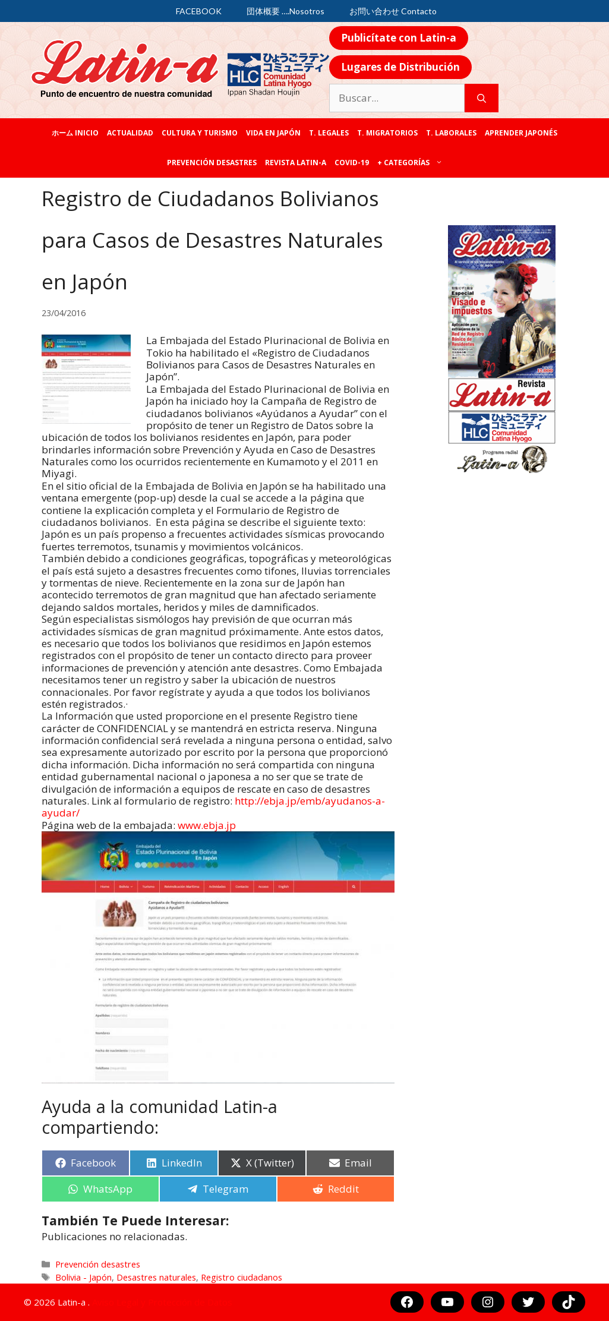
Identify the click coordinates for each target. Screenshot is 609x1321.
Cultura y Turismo (200, 133)
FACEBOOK (199, 11)
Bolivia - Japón (83, 1277)
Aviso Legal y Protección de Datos (162, 1302)
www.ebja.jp (207, 825)
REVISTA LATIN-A (295, 162)
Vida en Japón (273, 133)
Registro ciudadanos (241, 1277)
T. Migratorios (387, 133)
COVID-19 (352, 162)
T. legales (329, 133)
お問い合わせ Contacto (393, 11)
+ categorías (412, 163)
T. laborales (451, 133)
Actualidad (130, 133)
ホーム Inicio (75, 133)
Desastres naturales (156, 1277)
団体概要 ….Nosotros (285, 11)
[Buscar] (481, 98)
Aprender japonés (521, 133)
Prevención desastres (212, 162)
